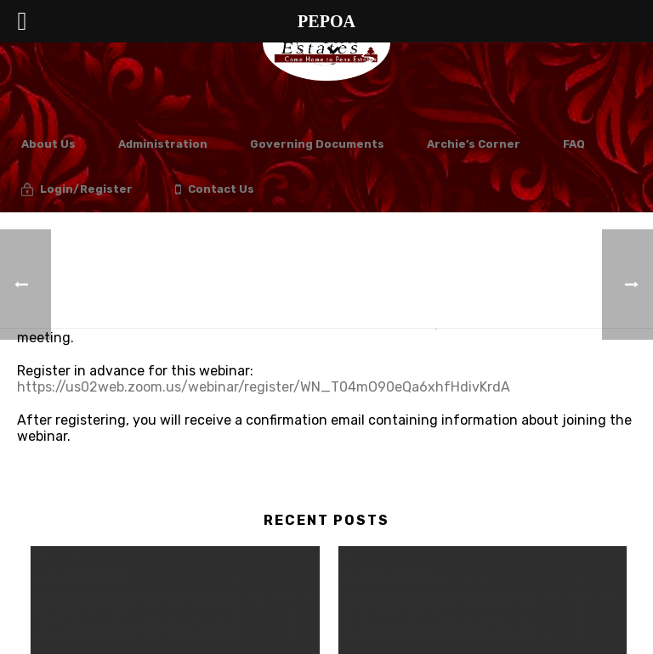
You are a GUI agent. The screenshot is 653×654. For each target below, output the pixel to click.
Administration (162, 144)
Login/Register (77, 190)
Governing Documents (317, 144)
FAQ (574, 144)
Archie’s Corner (473, 144)
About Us (48, 144)
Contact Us (214, 190)
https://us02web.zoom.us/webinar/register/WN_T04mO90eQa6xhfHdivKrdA (263, 387)
